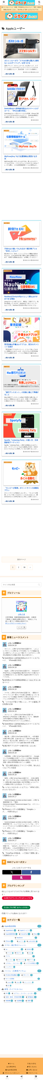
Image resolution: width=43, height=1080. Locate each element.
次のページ (21, 559)
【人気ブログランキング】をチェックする (17, 898)
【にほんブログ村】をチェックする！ (16, 907)
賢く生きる (32, 1067)
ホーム (11, 1063)
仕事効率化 (11, 1067)
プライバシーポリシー (11, 1073)
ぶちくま (21, 614)
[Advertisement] (21, 195)
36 (24, 567)
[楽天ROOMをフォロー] (24, 627)
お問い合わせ (31, 1070)
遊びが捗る (32, 1063)
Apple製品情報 (11, 1070)
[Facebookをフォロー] (21, 627)
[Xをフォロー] (18, 627)
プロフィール (31, 1073)
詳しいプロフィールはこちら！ (15, 623)
